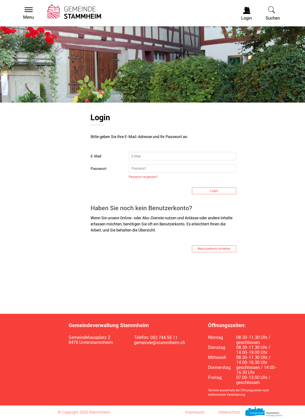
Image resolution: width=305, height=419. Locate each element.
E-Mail (96, 156)
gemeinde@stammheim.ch (159, 342)
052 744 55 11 (164, 337)
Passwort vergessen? (143, 177)
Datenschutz (229, 412)
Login (214, 191)
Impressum (195, 412)
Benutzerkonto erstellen (214, 248)
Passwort (99, 168)
